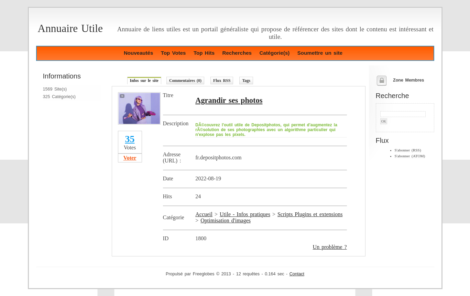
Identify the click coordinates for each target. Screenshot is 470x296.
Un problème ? (330, 247)
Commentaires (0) (185, 80)
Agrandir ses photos (228, 100)
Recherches (237, 53)
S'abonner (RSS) (408, 150)
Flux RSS (221, 80)
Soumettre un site (319, 53)
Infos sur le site (144, 80)
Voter (129, 158)
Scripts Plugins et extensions (310, 214)
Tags (246, 80)
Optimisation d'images (225, 220)
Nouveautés (138, 53)
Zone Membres (408, 80)
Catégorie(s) (274, 53)
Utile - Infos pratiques (245, 214)
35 (130, 139)
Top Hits (204, 53)
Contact (296, 274)
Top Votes (173, 53)
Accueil (203, 214)
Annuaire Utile (70, 28)
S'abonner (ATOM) (410, 156)
